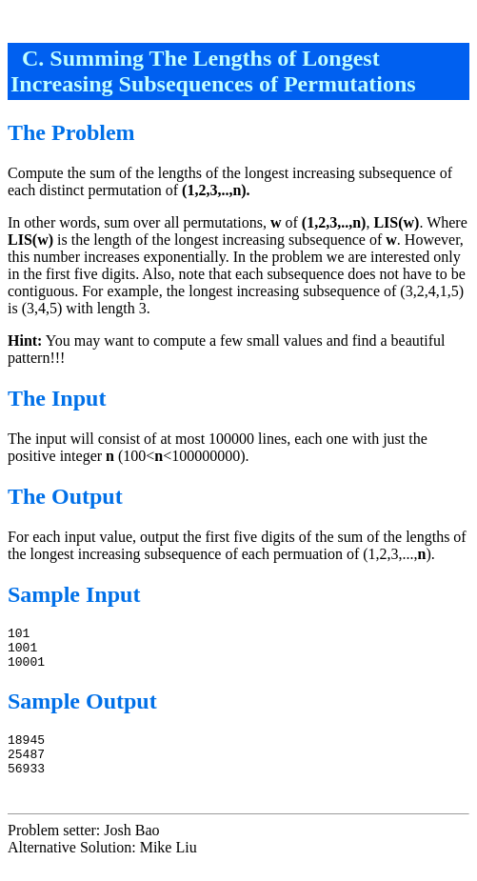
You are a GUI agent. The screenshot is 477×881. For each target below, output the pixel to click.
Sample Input (74, 594)
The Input (57, 398)
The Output (65, 496)
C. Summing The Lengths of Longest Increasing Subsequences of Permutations (213, 71)
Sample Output (82, 709)
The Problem (71, 132)
